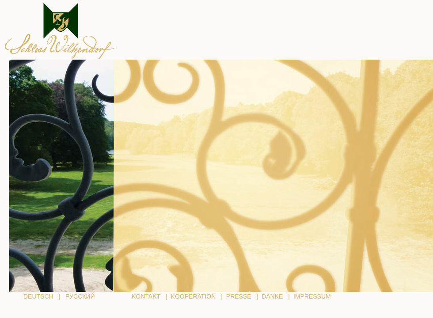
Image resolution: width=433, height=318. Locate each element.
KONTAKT (146, 296)
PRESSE (238, 296)
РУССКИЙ (80, 296)
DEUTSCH (38, 296)
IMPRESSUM (312, 296)
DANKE (272, 296)
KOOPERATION (193, 296)
